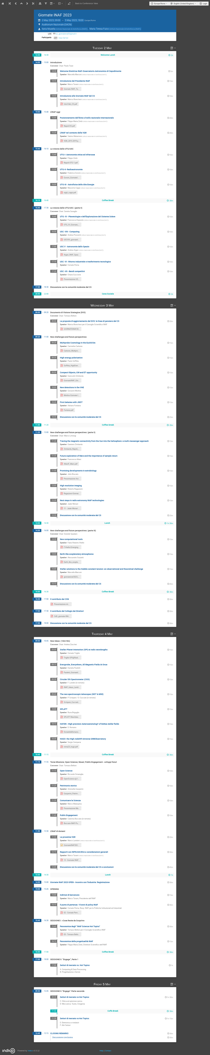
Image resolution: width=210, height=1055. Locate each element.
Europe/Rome (159, 3)
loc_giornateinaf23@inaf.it (66, 34)
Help (101, 1050)
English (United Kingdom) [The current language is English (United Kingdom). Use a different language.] (184, 3)
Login (205, 3)
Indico (30, 1050)
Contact (108, 1050)
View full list (63, 38)
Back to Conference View (86, 3)
